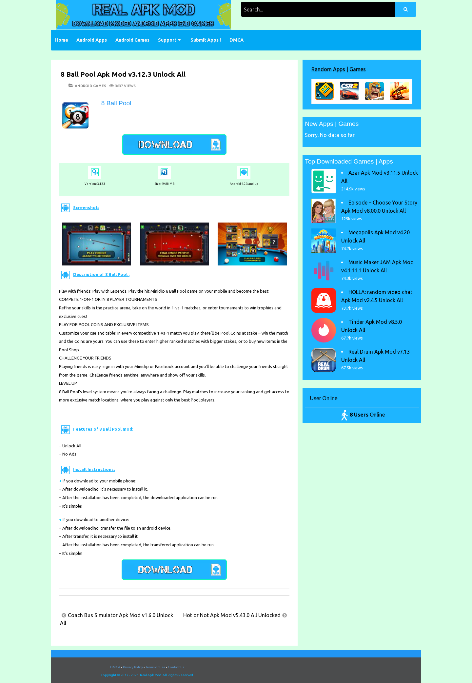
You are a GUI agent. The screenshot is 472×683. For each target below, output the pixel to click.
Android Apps (91, 40)
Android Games (132, 40)
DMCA (236, 40)
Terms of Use (155, 667)
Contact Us (176, 667)
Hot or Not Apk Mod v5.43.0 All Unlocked (232, 615)
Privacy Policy (133, 667)
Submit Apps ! (205, 40)
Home (61, 40)
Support (167, 40)
